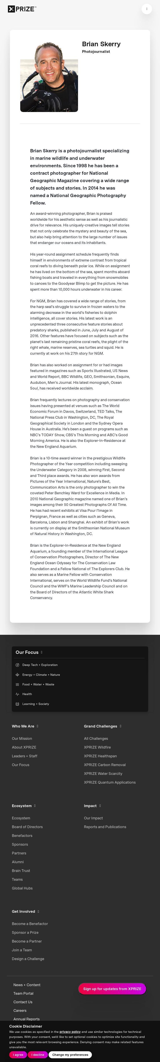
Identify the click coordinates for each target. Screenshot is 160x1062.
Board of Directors (27, 827)
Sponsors (20, 844)
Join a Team (22, 950)
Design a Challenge (28, 959)
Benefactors (22, 835)
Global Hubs (22, 888)
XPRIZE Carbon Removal (105, 765)
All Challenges (96, 738)
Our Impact (93, 818)
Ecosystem (21, 818)
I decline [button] (37, 1055)
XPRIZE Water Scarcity (103, 773)
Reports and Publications (105, 827)
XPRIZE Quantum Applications (110, 782)
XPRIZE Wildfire (97, 747)
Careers (19, 1011)
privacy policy (70, 1032)
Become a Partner (27, 941)
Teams (17, 879)
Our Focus (20, 765)
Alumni (18, 862)
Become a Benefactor (30, 923)
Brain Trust (21, 870)
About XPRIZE (24, 747)
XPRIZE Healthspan (100, 756)
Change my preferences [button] (70, 1055)
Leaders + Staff (24, 756)
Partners (19, 853)
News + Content (26, 985)
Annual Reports (26, 1019)
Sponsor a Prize (25, 932)
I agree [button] (18, 1055)
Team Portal (23, 993)
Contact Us (22, 1002)
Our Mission (22, 738)
